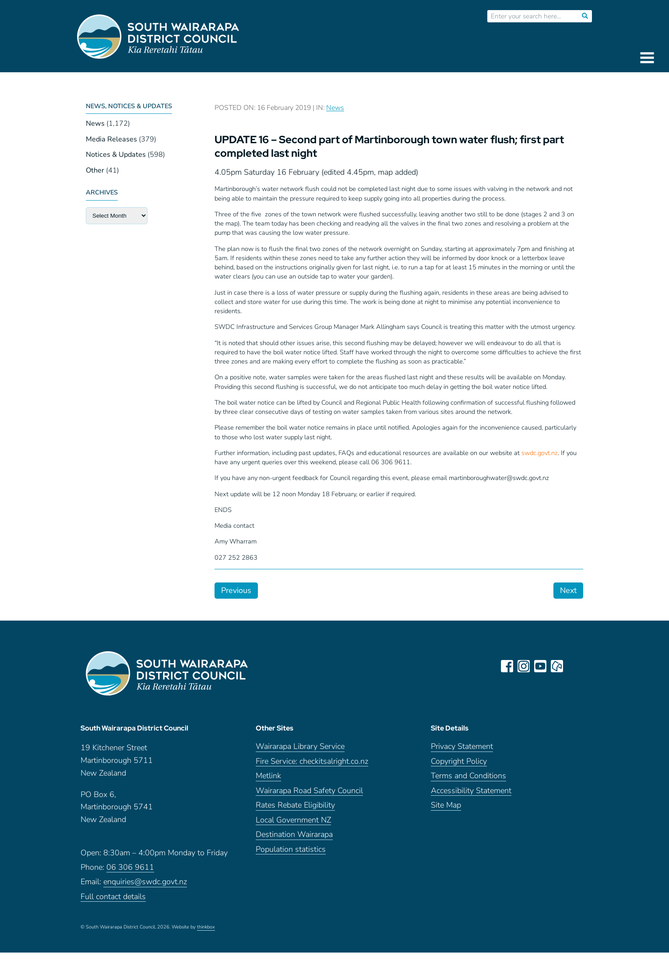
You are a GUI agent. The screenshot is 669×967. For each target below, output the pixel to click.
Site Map (446, 805)
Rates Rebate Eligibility (295, 805)
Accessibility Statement (471, 791)
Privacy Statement (462, 746)
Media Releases (111, 139)
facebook (507, 666)
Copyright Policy (459, 761)
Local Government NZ (293, 820)
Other (95, 170)
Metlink (268, 776)
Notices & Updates (116, 154)
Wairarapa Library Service (300, 746)
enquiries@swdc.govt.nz (145, 882)
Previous (236, 590)
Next (568, 590)
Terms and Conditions (468, 776)
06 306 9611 (130, 867)
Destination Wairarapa (294, 834)
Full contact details (113, 897)
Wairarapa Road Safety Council (309, 791)
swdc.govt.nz (539, 452)
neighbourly (557, 666)
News (95, 123)
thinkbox (206, 927)
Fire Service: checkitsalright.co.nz (312, 761)
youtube (540, 666)
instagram (524, 666)
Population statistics (291, 849)
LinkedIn (573, 666)
